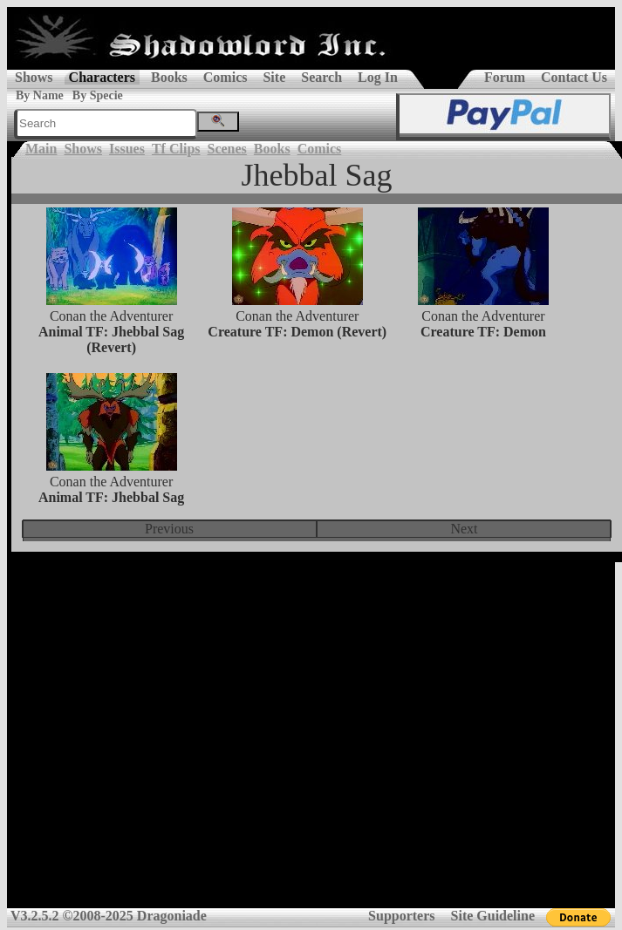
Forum (504, 77)
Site (274, 77)
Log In (378, 77)
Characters (102, 77)
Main (41, 148)
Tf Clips (176, 148)
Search (321, 77)
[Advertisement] (307, 741)
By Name (40, 95)
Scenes (227, 148)
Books (169, 77)
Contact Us (574, 77)
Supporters (401, 915)
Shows (34, 77)
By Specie (97, 95)
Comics (225, 77)
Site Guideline (493, 915)
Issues (127, 148)
